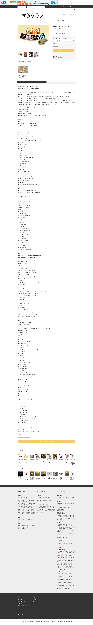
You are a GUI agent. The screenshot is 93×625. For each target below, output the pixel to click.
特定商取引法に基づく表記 (57, 57)
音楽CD (63, 20)
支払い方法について (22, 599)
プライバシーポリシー (22, 607)
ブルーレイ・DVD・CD (57, 20)
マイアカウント (35, 597)
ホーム (53, 20)
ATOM (21, 612)
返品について (55, 56)
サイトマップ (20, 614)
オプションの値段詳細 (56, 55)
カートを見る (35, 599)
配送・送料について (22, 601)
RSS (19, 612)
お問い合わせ (35, 601)
